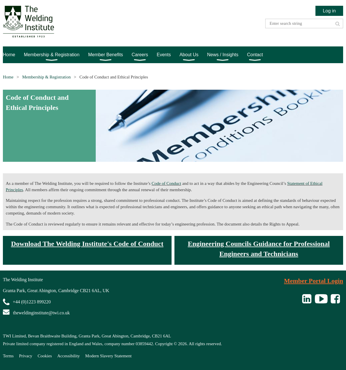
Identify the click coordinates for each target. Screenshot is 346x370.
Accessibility (68, 356)
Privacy (25, 356)
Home (8, 77)
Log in (329, 10)
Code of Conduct (166, 183)
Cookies (45, 356)
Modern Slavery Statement (108, 356)
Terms (8, 356)
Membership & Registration (46, 77)
